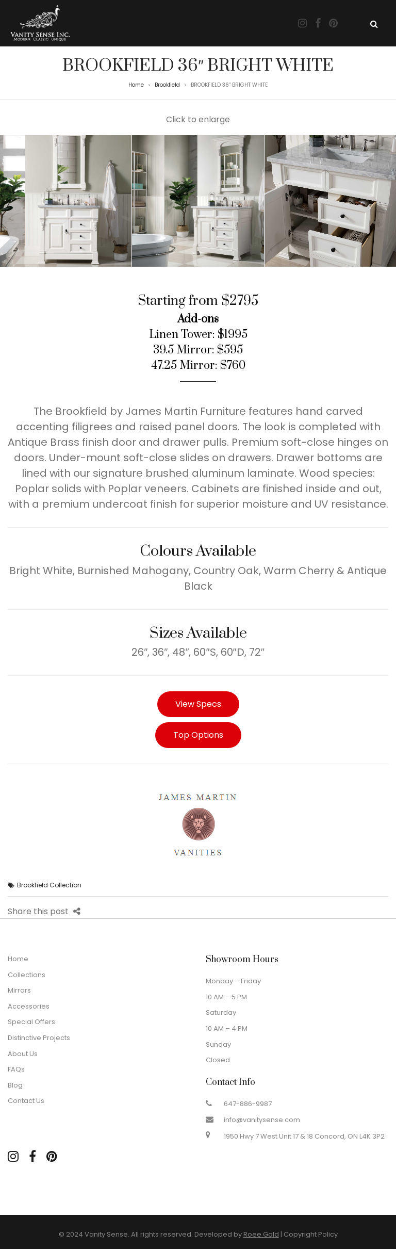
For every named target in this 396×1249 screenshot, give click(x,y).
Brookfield (167, 85)
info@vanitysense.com (262, 1120)
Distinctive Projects (39, 1038)
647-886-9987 (248, 1104)
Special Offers (31, 1022)
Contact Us (26, 1101)
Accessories (29, 1006)
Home (136, 85)
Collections (26, 975)
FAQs (16, 1069)
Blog (15, 1085)
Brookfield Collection (49, 885)
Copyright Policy (311, 1234)
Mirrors (19, 990)
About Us (23, 1054)
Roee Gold (261, 1234)
